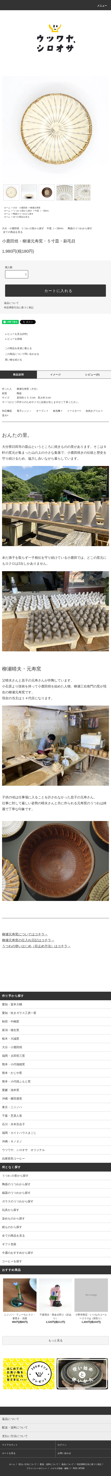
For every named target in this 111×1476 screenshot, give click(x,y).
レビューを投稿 (11, 338)
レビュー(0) (92, 374)
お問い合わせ (64, 1453)
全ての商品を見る (21, 217)
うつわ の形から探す (22, 211)
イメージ (55, 374)
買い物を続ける (11, 359)
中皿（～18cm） (42, 211)
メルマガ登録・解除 (59, 1468)
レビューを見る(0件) (14, 334)
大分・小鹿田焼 (20, 208)
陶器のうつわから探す (23, 214)
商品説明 (18, 374)
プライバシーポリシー (37, 1468)
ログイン (62, 1445)
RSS (75, 1468)
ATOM (81, 1468)
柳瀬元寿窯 (35, 208)
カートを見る (9, 1453)
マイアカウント (10, 1445)
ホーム (7, 208)
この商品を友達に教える (16, 348)
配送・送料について (49, 1464)
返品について (11, 303)
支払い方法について (27, 1464)
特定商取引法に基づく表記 (18, 307)
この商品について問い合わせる (19, 354)
